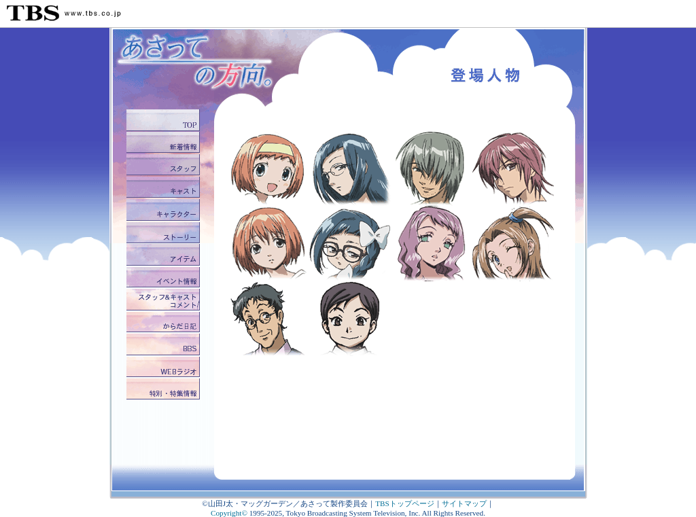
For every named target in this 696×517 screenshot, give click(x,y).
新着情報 (164, 143)
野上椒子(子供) (350, 244)
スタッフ (164, 165)
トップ (164, 120)
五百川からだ (268, 169)
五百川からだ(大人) (268, 244)
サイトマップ (464, 503)
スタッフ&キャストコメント (164, 300)
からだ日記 (164, 322)
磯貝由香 (350, 318)
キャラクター (164, 210)
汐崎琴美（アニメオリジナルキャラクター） (513, 244)
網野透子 (431, 244)
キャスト (164, 188)
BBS (164, 345)
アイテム (164, 255)
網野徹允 (513, 169)
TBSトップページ (404, 503)
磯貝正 (268, 318)
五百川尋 (431, 169)
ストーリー (164, 232)
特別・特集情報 (164, 389)
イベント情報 (164, 277)
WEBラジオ (164, 367)
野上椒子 (350, 169)
